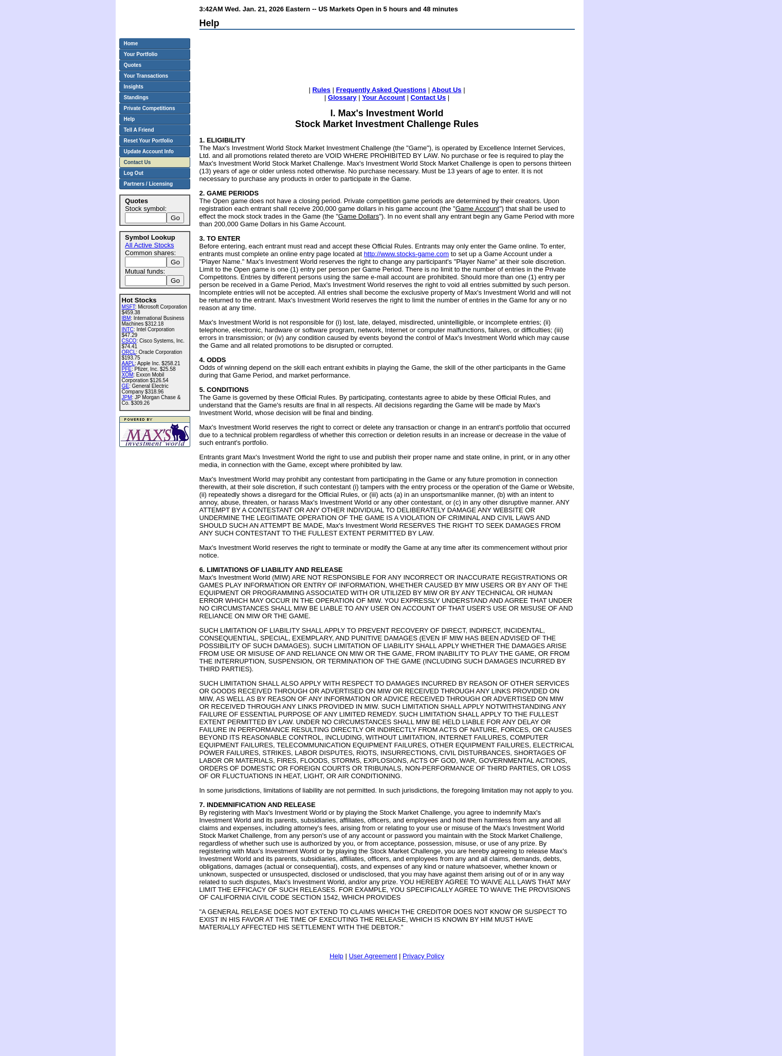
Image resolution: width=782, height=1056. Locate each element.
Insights (133, 87)
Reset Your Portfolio (148, 141)
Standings (136, 97)
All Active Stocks (149, 245)
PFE (127, 369)
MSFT (128, 307)
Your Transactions (146, 76)
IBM (126, 318)
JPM (127, 397)
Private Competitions (149, 108)
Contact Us (137, 162)
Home (131, 43)
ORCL (129, 352)
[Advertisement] (386, 60)
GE (125, 386)
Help (336, 956)
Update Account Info (149, 151)
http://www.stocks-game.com (406, 254)
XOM (128, 375)
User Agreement (373, 956)
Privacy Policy (423, 956)
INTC (128, 329)
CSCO (129, 341)
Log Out (133, 173)
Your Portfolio (141, 54)
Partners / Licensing (148, 184)
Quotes (132, 65)
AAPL (128, 363)
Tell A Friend (139, 130)
